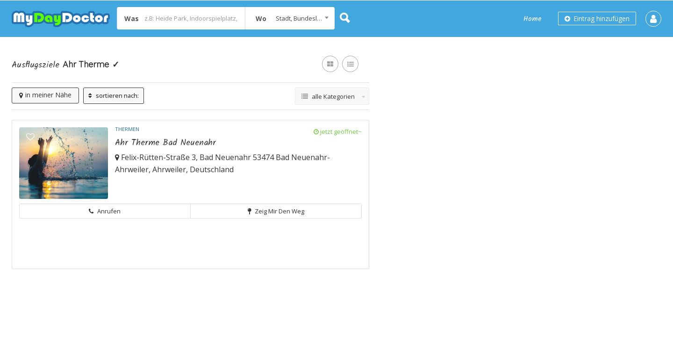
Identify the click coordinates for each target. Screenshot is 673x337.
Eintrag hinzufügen (597, 18)
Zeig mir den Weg (276, 211)
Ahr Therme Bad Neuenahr (165, 143)
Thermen (127, 128)
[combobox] (289, 18)
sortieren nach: (113, 95)
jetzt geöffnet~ (338, 131)
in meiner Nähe (45, 94)
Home (532, 19)
